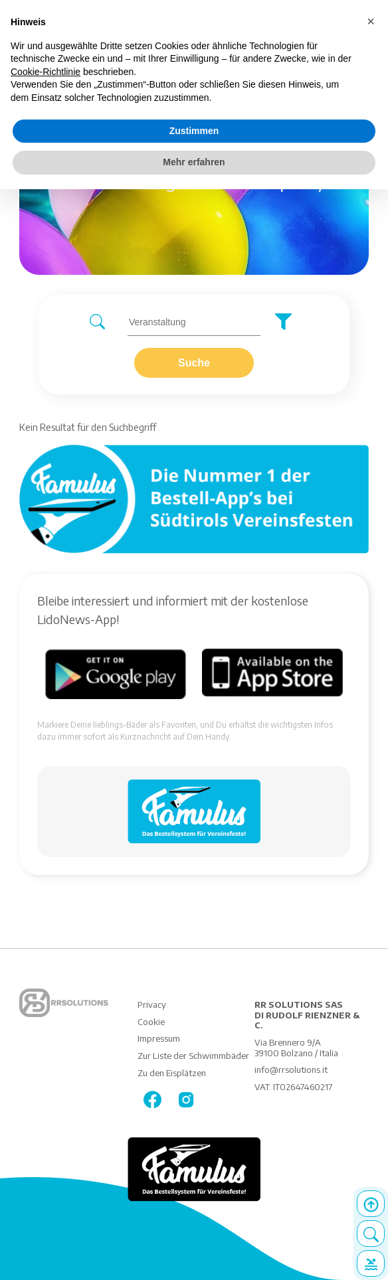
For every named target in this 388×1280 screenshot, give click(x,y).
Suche (194, 362)
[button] (370, 21)
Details (371, 1263)
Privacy (152, 1004)
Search (371, 1233)
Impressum (159, 1038)
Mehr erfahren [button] (194, 162)
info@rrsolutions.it (291, 1069)
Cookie (151, 1021)
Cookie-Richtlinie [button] (45, 71)
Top (371, 1203)
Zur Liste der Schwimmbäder (193, 1055)
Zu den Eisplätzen (172, 1073)
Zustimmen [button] (194, 130)
